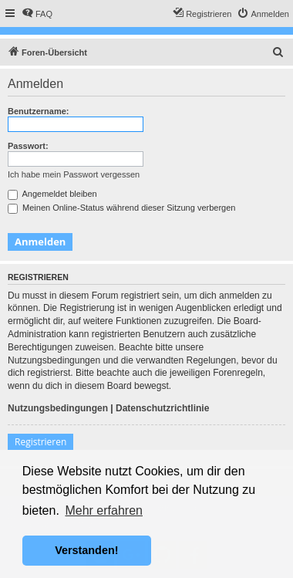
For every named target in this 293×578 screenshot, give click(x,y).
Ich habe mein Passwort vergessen (74, 174)
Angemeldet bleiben (52, 193)
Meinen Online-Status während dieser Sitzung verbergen (121, 207)
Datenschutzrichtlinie (162, 408)
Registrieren (40, 441)
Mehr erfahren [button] (104, 510)
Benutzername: (38, 111)
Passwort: (28, 145)
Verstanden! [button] (86, 550)
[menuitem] (37, 14)
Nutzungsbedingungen (58, 408)
